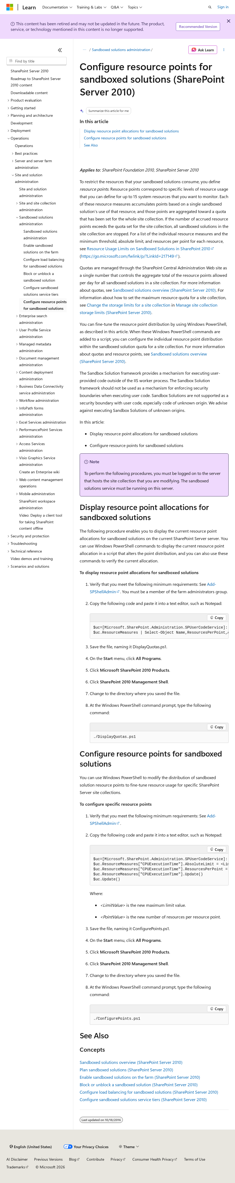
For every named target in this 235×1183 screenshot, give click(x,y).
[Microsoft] (9, 7)
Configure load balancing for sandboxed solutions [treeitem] (43, 263)
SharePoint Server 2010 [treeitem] (29, 70)
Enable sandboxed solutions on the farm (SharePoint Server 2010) (140, 1077)
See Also (91, 145)
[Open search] (210, 7)
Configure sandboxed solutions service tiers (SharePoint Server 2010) (143, 1099)
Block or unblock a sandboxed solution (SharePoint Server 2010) (139, 1084)
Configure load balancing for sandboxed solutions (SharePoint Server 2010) (149, 1092)
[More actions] (224, 49)
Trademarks (15, 1166)
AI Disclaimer (17, 1159)
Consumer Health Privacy (153, 1159)
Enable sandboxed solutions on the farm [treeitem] (40, 248)
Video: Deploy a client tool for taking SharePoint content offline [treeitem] (40, 522)
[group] (159, 630)
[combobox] (36, 61)
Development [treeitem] (22, 123)
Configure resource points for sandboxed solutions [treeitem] (45, 305)
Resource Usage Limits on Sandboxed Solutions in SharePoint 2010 (148, 248)
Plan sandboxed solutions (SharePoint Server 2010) (126, 1069)
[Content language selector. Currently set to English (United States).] (30, 1147)
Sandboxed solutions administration (121, 49)
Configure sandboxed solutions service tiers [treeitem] (40, 291)
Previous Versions (48, 1159)
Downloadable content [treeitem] (29, 92)
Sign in (223, 6)
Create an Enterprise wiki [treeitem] (39, 471)
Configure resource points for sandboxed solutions (125, 137)
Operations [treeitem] (24, 145)
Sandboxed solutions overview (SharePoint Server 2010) (164, 290)
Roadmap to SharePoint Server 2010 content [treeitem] (36, 82)
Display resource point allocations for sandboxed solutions (131, 130)
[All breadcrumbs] (84, 49)
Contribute (95, 1159)
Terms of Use (194, 1159)
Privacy (116, 1159)
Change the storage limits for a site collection (128, 305)
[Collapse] (60, 50)
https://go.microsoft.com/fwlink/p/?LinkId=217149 (127, 256)
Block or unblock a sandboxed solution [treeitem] (39, 277)
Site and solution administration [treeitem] (33, 192)
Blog (72, 1159)
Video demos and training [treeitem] (32, 558)
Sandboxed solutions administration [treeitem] (40, 234)
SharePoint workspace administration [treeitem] (37, 504)
